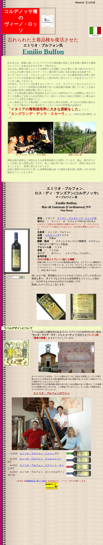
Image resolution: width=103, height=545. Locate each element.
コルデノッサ (52, 235)
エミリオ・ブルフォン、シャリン (37, 453)
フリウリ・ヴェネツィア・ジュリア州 (76, 218)
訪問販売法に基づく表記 (35, 481)
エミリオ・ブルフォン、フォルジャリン (40, 459)
